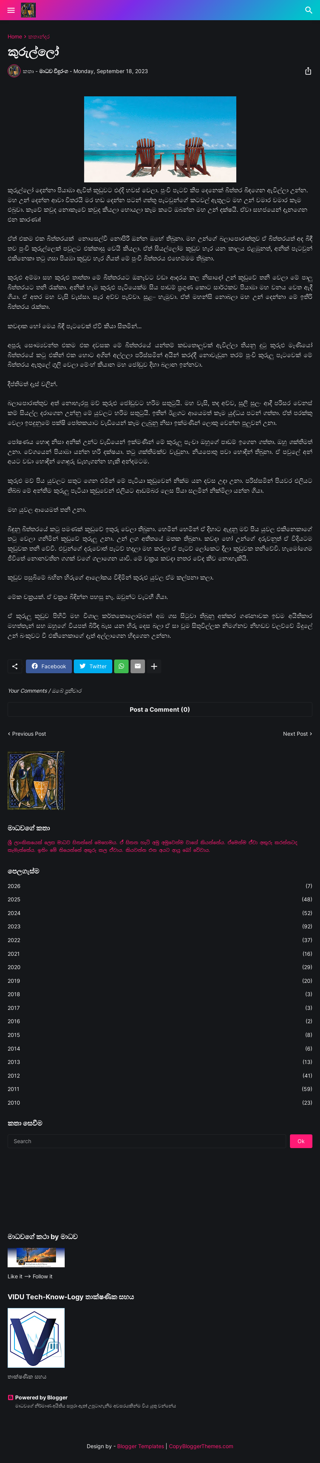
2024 (160, 913)
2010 (160, 1103)
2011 (160, 1089)
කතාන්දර (38, 36)
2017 (160, 1008)
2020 (160, 967)
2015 (160, 1035)
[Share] (305, 70)
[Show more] (154, 666)
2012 (160, 1076)
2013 (160, 1062)
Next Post (295, 733)
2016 (160, 1021)
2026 (160, 886)
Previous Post (29, 733)
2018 (160, 994)
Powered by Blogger (38, 1397)
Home (15, 36)
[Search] (310, 10)
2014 (160, 1049)
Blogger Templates (140, 1446)
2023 (160, 926)
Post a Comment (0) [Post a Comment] (160, 709)
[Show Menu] (10, 10)
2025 (160, 899)
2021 (160, 954)
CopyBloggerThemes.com (201, 1446)
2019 (160, 981)
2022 (160, 940)
